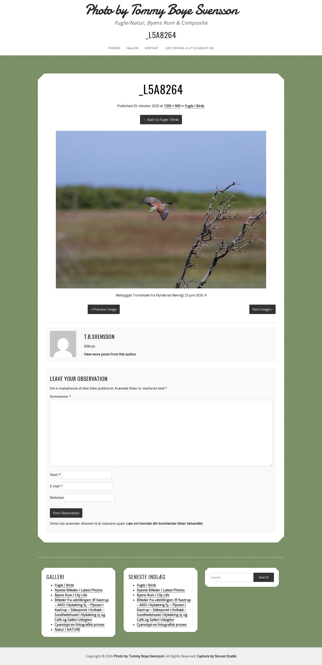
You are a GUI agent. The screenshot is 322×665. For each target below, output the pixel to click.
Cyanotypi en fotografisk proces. (80, 624)
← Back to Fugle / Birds (161, 119)
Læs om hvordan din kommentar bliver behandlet (164, 523)
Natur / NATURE (67, 629)
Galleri (132, 48)
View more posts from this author (110, 354)
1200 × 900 (172, 106)
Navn (55, 474)
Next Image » (262, 309)
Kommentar (60, 396)
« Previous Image (104, 309)
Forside (114, 48)
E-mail (56, 485)
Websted (56, 497)
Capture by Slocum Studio (216, 656)
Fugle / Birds (194, 106)
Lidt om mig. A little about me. (189, 48)
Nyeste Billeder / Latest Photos (78, 590)
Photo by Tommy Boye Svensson (139, 656)
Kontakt (152, 48)
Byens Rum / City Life (71, 595)
